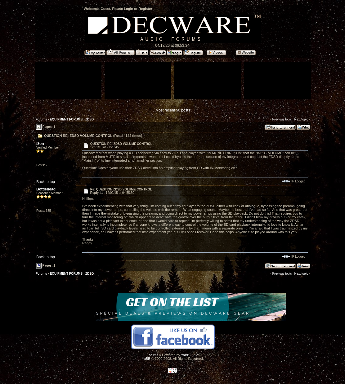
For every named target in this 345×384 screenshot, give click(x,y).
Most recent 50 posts (172, 110)
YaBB (146, 358)
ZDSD (89, 119)
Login (128, 9)
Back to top (45, 182)
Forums (41, 119)
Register (145, 9)
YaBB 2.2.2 (189, 355)
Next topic (301, 119)
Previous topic (282, 119)
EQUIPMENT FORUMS (66, 119)
